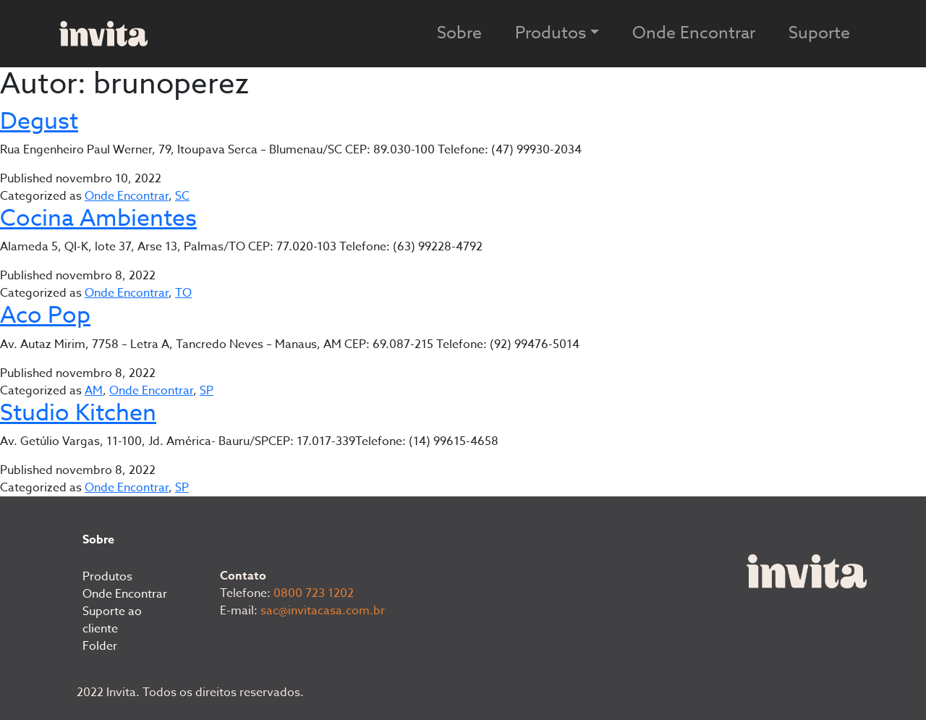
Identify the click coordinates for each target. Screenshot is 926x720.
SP (206, 390)
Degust (39, 121)
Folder (99, 646)
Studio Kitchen (78, 413)
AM (94, 390)
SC (182, 196)
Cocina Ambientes (98, 218)
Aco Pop (45, 315)
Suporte (819, 33)
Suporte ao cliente (112, 620)
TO (183, 293)
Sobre (459, 33)
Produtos (107, 576)
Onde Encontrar (693, 33)
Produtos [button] (550, 33)
